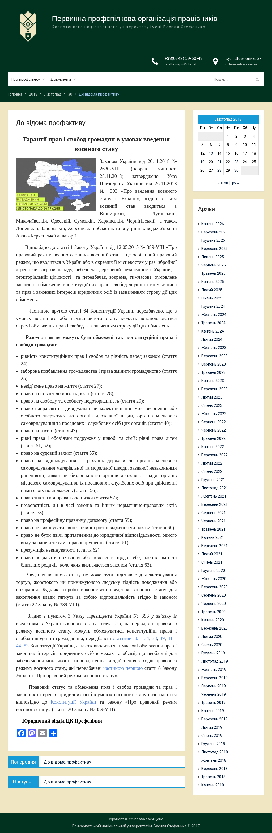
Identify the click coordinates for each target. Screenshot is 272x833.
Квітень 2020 (212, 620)
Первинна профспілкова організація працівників (134, 19)
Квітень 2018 (212, 785)
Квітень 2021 (212, 537)
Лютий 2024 (211, 339)
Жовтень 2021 (213, 496)
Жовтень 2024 (213, 315)
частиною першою (123, 668)
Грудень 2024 (213, 306)
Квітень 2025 (212, 282)
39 (162, 638)
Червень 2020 (213, 603)
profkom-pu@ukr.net (181, 65)
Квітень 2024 (212, 331)
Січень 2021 (211, 562)
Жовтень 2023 (213, 348)
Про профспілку (25, 79)
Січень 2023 (211, 405)
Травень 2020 (213, 612)
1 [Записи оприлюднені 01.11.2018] (228, 136)
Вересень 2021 (214, 504)
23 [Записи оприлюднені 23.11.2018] (236, 162)
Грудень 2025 (213, 240)
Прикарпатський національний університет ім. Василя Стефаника (129, 826)
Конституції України (73, 702)
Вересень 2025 (214, 249)
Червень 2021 (213, 521)
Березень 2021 (214, 546)
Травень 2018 (213, 777)
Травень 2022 (213, 438)
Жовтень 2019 (213, 669)
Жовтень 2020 (213, 579)
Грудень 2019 (213, 653)
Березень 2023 (214, 389)
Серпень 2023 (213, 364)
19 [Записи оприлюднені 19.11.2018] (202, 162)
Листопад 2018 (214, 752)
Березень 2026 (214, 232)
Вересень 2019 (214, 678)
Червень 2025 (213, 265)
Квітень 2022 (212, 447)
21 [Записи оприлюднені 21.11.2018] (219, 162)
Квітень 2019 (212, 711)
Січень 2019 (211, 735)
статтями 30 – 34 (131, 638)
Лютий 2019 (211, 727)
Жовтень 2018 (213, 760)
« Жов (223, 183)
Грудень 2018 (213, 744)
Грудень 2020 (213, 570)
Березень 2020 (214, 628)
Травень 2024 (213, 323)
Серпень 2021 (213, 513)
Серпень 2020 (213, 595)
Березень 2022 (214, 455)
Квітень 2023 (212, 381)
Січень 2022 (211, 471)
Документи (60, 79)
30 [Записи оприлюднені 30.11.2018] (236, 170)
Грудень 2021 (213, 480)
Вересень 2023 (214, 356)
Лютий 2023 (211, 397)
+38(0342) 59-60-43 (184, 58)
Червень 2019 (213, 694)
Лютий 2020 (211, 636)
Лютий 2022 (211, 463)
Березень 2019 (214, 719)
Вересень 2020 (214, 587)
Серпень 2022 (213, 422)
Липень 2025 (212, 257)
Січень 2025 (211, 298)
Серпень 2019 (213, 686)
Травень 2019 (213, 702)
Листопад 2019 (214, 661)
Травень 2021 (213, 529)
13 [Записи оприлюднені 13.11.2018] (211, 153)
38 (154, 638)
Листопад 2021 (214, 488)
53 (26, 646)
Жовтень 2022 (213, 414)
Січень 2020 (211, 645)
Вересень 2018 (214, 768)
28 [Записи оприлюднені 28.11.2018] (219, 170)
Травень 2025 (213, 273)
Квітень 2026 (212, 224)
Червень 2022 (213, 430)
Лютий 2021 (211, 554)
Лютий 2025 (211, 290)
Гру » (235, 183)
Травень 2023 (213, 372)
